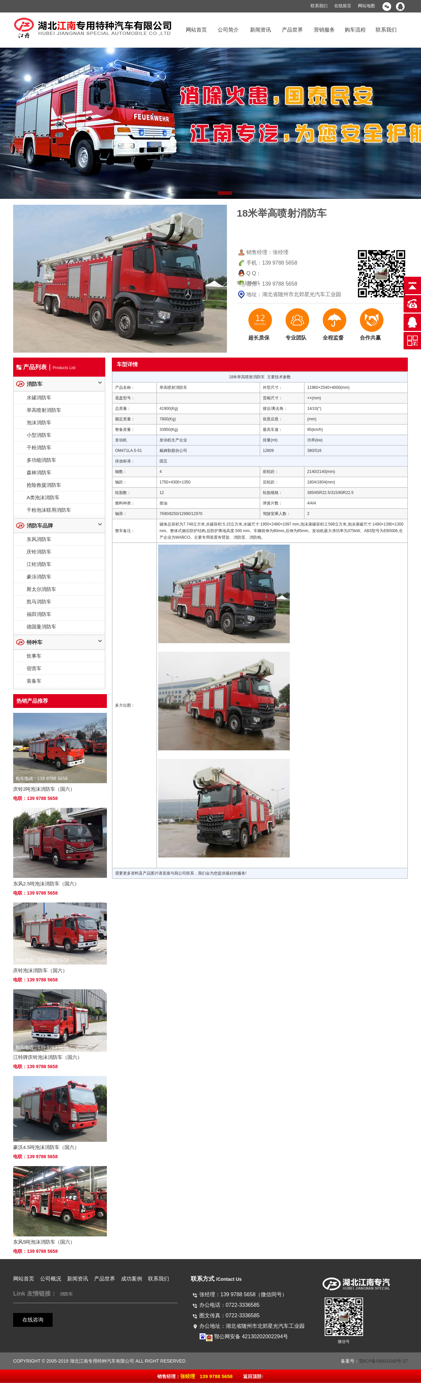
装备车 (34, 681)
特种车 (34, 642)
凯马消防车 (39, 601)
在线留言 (342, 5)
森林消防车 (39, 472)
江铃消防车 (39, 564)
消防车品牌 (40, 525)
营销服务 (324, 30)
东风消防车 (39, 539)
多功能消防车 (41, 460)
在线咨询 (32, 1320)
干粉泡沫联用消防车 (49, 510)
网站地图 (366, 5)
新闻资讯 (260, 30)
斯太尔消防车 (41, 589)
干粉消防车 (39, 447)
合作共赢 (370, 337)
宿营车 (34, 668)
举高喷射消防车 (44, 410)
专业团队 (296, 337)
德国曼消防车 (41, 626)
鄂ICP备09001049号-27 (383, 1361)
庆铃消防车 (39, 551)
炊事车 (34, 656)
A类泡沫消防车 (43, 497)
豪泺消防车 (39, 576)
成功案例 (131, 1278)
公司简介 (228, 30)
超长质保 (258, 337)
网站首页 (196, 30)
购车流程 (355, 30)
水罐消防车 (39, 397)
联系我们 (319, 5)
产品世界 (292, 30)
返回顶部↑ (253, 1376)
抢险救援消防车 (44, 485)
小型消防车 (39, 435)
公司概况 (50, 1278)
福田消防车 (39, 614)
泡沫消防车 (39, 422)
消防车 (34, 384)
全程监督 (333, 337)
